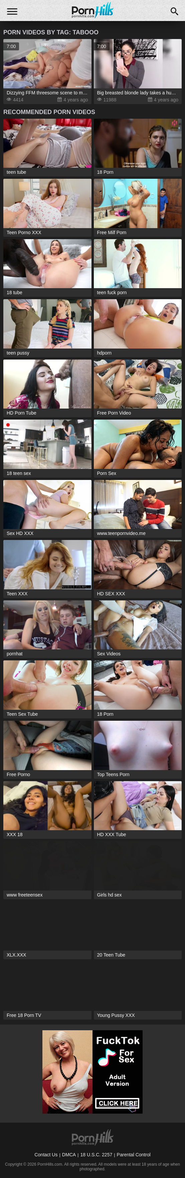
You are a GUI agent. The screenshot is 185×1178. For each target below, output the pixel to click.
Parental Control (134, 1154)
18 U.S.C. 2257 (96, 1154)
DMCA (69, 1154)
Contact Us (45, 1154)
